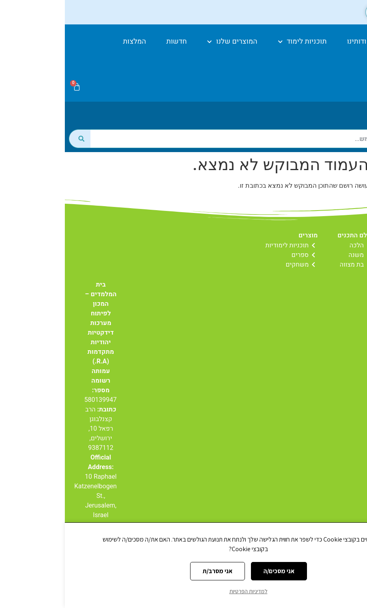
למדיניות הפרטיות (183, 591)
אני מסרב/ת (153, 571)
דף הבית (339, 41)
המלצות (69, 41)
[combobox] (194, 149)
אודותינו (294, 41)
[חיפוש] (15, 149)
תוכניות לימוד (237, 41)
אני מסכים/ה (214, 571)
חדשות (112, 41)
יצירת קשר (333, 59)
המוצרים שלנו (167, 41)
